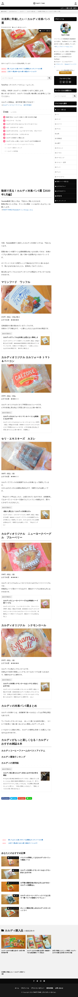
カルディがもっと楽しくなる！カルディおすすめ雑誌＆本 (22, 141)
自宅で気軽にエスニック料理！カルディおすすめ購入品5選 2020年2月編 (64, 951)
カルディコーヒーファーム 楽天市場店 (17, 105)
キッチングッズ (61, 200)
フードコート (60, 177)
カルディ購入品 (31, 11)
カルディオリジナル (13, 857)
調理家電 (59, 196)
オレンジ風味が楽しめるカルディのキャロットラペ (35, 909)
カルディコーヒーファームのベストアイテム (19, 144)
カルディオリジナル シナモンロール (16, 134)
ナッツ (58, 167)
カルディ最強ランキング (13, 148)
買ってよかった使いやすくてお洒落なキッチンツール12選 (24, 68)
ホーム (17, 988)
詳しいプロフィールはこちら (64, 46)
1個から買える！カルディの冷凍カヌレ (17, 511)
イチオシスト (59, 64)
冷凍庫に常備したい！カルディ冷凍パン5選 (49, 11)
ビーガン (59, 153)
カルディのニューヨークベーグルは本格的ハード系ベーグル (20, 602)
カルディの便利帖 (11, 151)
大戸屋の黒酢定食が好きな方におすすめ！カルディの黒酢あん (35, 884)
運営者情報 (49, 988)
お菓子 (16, 895)
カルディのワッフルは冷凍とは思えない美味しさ (20, 337)
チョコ (58, 172)
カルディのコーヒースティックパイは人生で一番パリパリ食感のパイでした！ (35, 896)
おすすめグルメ (13, 11)
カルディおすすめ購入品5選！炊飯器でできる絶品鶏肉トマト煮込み (38, 951)
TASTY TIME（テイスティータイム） (44, 992)
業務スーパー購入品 (62, 181)
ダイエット (59, 148)
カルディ (22, 11)
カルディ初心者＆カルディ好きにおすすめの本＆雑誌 (20, 774)
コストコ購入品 (61, 109)
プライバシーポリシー (37, 988)
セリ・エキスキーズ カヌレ (13, 127)
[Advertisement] (26, 170)
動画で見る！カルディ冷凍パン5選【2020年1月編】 (20, 117)
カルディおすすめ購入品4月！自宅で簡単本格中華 (13, 951)
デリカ (58, 129)
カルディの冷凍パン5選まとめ (13, 138)
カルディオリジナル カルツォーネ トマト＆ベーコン (20, 124)
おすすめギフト (61, 191)
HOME (5, 11)
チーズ (58, 119)
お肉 (57, 133)
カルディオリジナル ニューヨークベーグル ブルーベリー (22, 131)
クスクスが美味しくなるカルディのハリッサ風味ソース (35, 859)
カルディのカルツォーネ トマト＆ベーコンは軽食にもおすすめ (20, 417)
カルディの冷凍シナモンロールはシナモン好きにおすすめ (20, 685)
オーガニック (60, 157)
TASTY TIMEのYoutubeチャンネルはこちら (18, 210)
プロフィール (25, 988)
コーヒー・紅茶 (61, 162)
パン (57, 114)
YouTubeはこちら (64, 72)
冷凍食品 (59, 138)
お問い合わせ (59, 988)
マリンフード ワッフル (12, 120)
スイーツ (59, 124)
